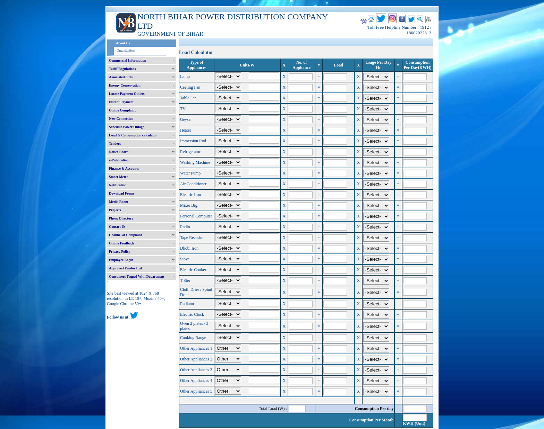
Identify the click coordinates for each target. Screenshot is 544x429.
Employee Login (121, 260)
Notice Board (118, 152)
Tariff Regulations (122, 69)
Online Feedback (121, 243)
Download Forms (122, 193)
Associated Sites (121, 77)
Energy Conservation (125, 85)
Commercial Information (127, 60)
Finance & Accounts (124, 168)
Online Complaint (122, 110)
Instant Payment (121, 102)
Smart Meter (118, 177)
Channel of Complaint (125, 235)
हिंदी (363, 21)
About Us (123, 43)
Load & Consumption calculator (133, 135)
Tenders (115, 143)
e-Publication (119, 160)
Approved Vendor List (125, 268)
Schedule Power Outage (126, 127)
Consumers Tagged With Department (136, 276)
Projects (115, 210)
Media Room (118, 202)
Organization (126, 50)
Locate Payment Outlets (127, 94)
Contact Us (117, 227)
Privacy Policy (119, 251)
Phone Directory (121, 218)
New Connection (121, 118)
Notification (118, 185)
